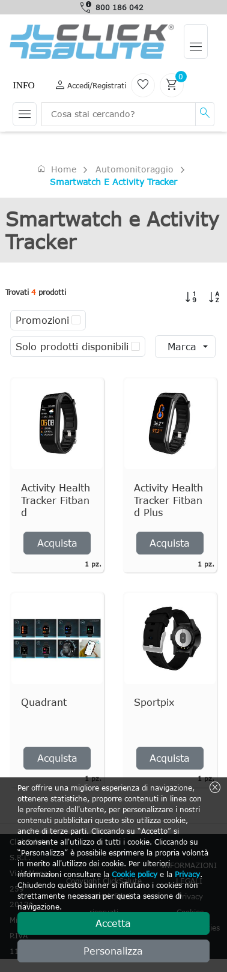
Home (56, 169)
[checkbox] (75, 320)
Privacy (187, 874)
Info (23, 85)
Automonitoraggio (134, 169)
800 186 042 (119, 7)
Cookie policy (134, 874)
